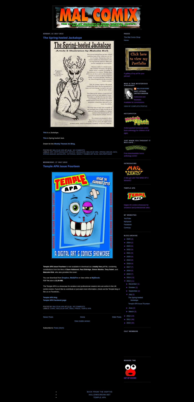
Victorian (71, 154)
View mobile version (82, 321)
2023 (129, 246)
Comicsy (127, 228)
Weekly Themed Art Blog (64, 144)
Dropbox (65, 278)
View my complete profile (135, 106)
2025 (129, 239)
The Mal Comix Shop (132, 37)
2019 (129, 260)
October (132, 287)
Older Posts (116, 317)
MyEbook (96, 278)
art (51, 152)
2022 (129, 250)
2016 (129, 270)
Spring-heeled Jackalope (54, 154)
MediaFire (74, 278)
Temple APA (86, 308)
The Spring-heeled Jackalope (62, 37)
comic (52, 308)
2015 (129, 274)
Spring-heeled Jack (108, 152)
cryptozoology (61, 152)
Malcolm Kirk (92, 152)
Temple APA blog (50, 297)
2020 (129, 257)
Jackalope (81, 152)
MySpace (127, 222)
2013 (129, 281)
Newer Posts (48, 317)
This (45, 133)
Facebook (128, 225)
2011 (129, 319)
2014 (129, 277)
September (133, 291)
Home (82, 317)
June (131, 308)
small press (74, 308)
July (130, 294)
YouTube (127, 218)
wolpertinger (105, 154)
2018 (129, 263)
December (133, 284)
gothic (72, 152)
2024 (129, 243)
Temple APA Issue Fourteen (61, 166)
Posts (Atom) (59, 328)
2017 (129, 267)
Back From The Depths (99, 392)
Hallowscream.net (100, 395)
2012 (129, 316)
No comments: (79, 150)
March (131, 311)
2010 (129, 323)
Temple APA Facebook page (54, 300)
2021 (129, 253)
